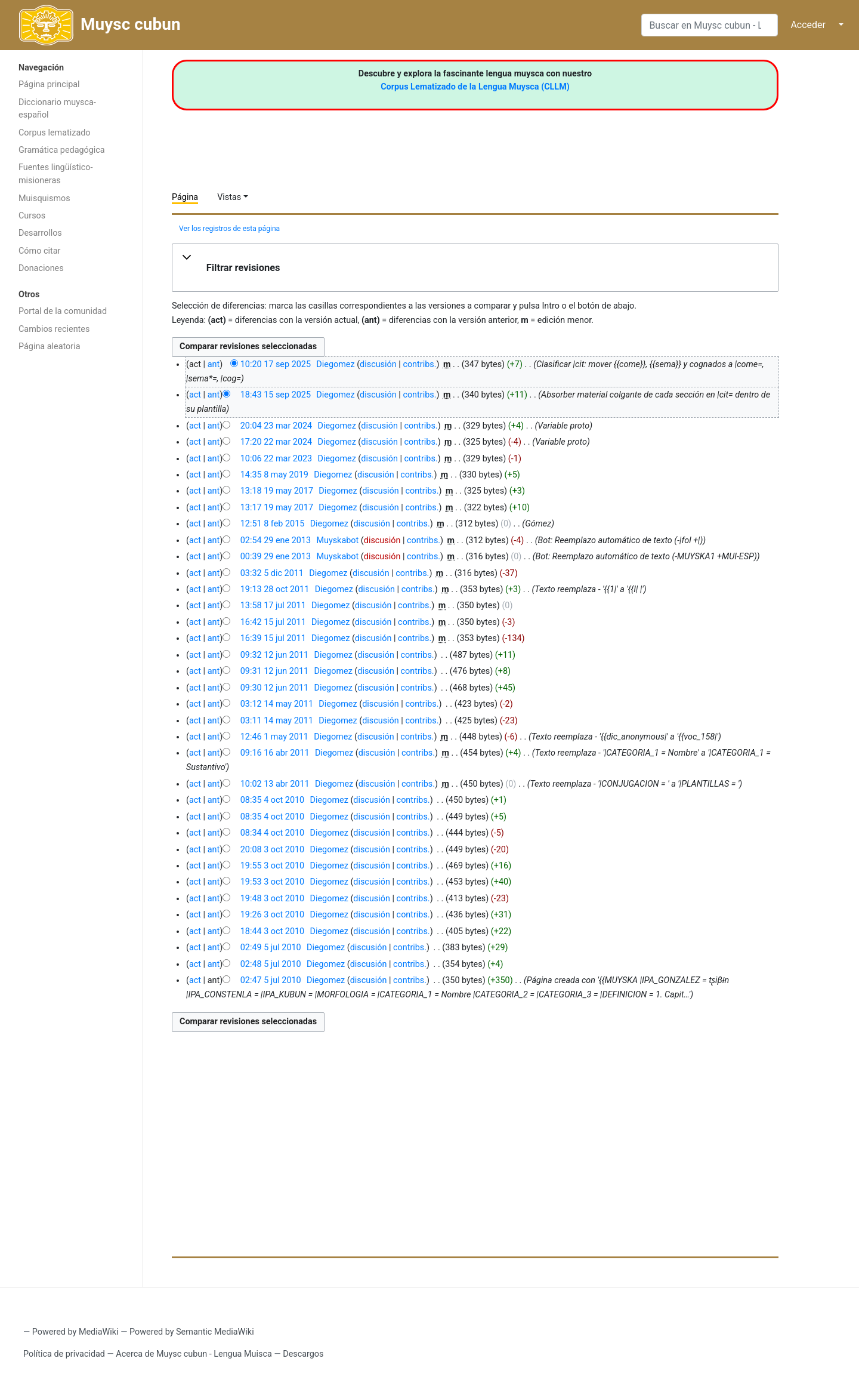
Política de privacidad (64, 1354)
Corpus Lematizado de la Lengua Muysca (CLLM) (475, 87)
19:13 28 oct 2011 (275, 589)
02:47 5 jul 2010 (270, 980)
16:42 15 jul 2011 (273, 622)
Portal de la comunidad (62, 311)
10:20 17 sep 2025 (275, 364)
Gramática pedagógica (61, 150)
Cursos (31, 216)
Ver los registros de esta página (229, 228)
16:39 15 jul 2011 (273, 638)
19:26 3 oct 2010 (272, 915)
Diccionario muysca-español (57, 109)
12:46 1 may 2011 (274, 737)
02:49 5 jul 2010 (270, 947)
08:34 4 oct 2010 (272, 833)
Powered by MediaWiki (75, 1332)
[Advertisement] (71, 548)
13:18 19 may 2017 (276, 491)
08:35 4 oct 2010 (272, 800)
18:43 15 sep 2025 (275, 395)
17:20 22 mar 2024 (276, 442)
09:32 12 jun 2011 (274, 655)
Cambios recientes (53, 329)
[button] (475, 268)
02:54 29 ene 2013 (275, 540)
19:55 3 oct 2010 (272, 866)
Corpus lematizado (54, 133)
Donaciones (41, 268)
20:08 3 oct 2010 (272, 850)
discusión (378, 364)
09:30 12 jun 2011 (274, 688)
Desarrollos (40, 233)
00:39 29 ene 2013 (275, 557)
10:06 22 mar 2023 (276, 459)
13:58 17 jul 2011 (273, 605)
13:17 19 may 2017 (276, 508)
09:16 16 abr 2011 (275, 753)
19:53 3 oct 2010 (272, 882)
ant (214, 364)
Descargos (303, 1354)
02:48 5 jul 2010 (270, 964)
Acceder (808, 24)
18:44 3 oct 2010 (272, 931)
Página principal (49, 84)
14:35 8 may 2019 (274, 475)
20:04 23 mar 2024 (276, 426)
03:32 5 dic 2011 (272, 573)
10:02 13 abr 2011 (275, 784)
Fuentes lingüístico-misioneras (55, 174)
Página (185, 197)
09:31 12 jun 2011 (274, 671)
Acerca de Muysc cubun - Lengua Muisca (193, 1354)
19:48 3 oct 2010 (272, 899)
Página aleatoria (49, 346)
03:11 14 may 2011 (276, 721)
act (195, 395)
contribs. (419, 364)
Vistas (229, 197)
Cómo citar (39, 251)
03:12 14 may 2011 (276, 704)
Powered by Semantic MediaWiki (191, 1332)
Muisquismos (44, 198)
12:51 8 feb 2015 (272, 524)
